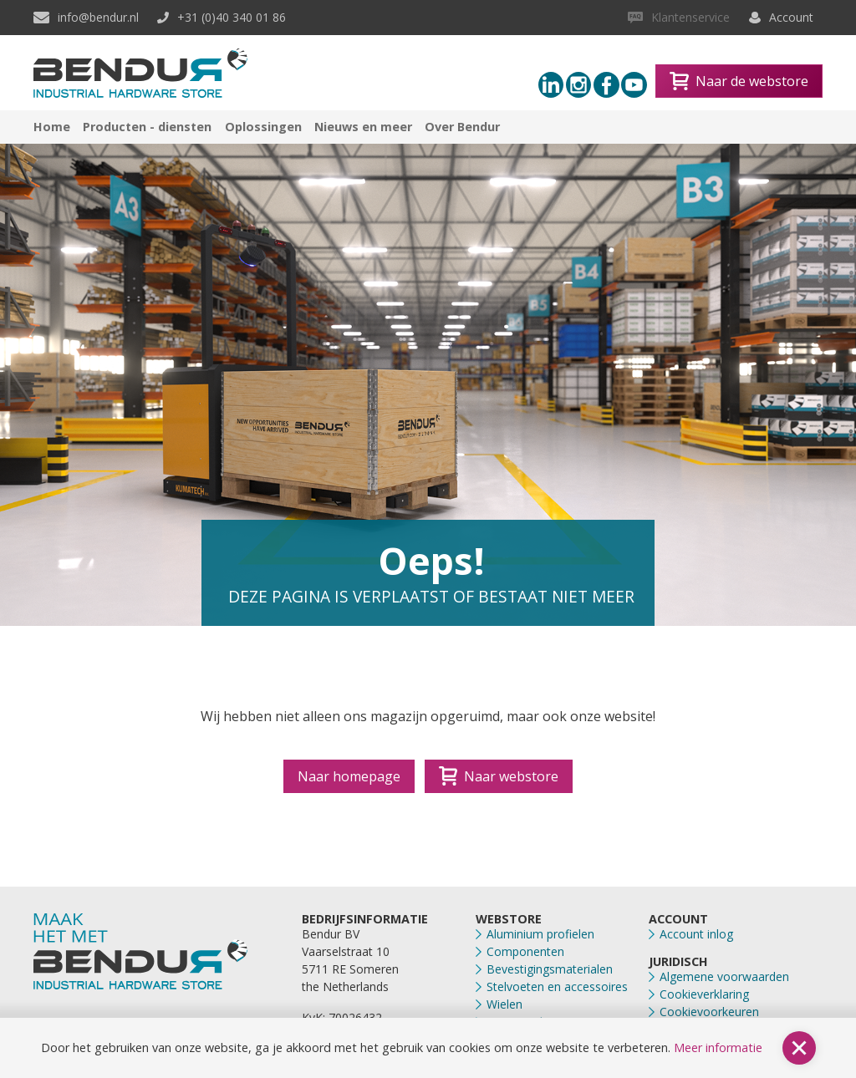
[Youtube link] (634, 85)
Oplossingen (263, 127)
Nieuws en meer (363, 127)
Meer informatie (718, 1047)
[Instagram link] (579, 85)
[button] (799, 1048)
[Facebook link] (606, 85)
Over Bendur (462, 127)
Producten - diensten (147, 127)
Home (51, 127)
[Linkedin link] (551, 85)
